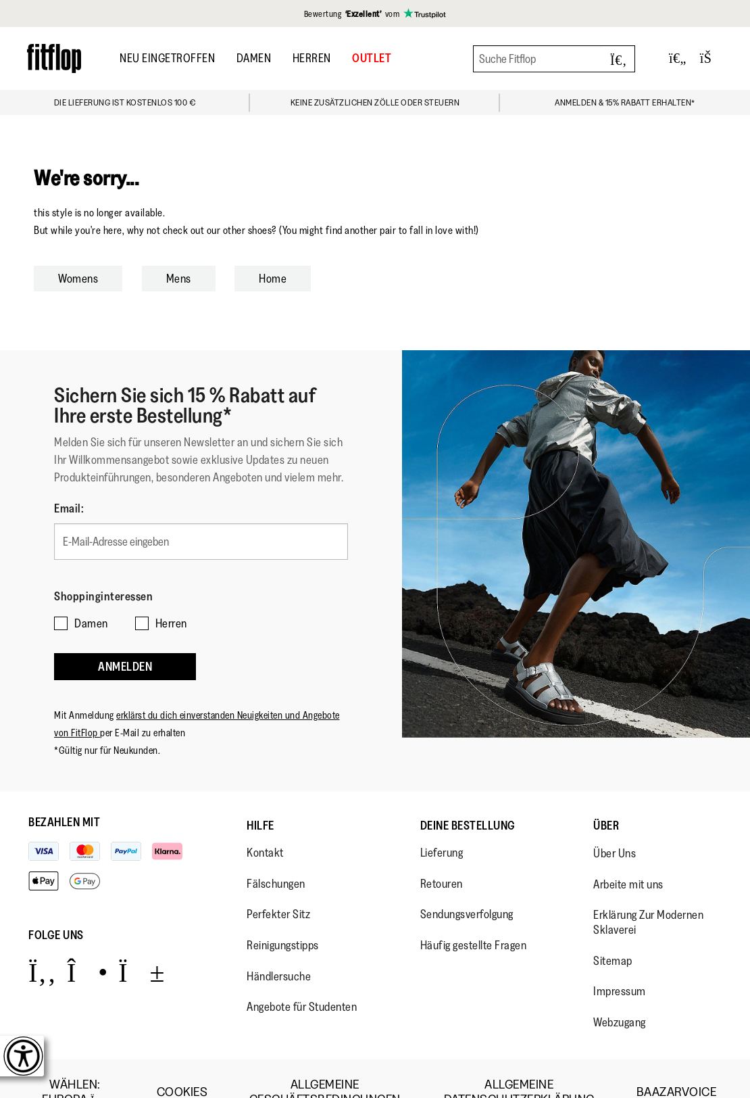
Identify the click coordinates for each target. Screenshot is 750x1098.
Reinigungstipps (283, 918)
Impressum (619, 964)
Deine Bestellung (468, 798)
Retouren (441, 856)
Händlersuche (279, 949)
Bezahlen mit (64, 795)
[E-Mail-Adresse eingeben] (201, 536)
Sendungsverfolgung (467, 887)
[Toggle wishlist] (677, 58)
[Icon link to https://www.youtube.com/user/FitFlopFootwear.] (141, 944)
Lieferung (442, 825)
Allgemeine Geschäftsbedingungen (325, 1065)
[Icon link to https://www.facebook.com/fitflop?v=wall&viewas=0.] (42, 944)
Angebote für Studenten (302, 979)
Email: (69, 508)
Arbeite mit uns (628, 857)
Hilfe (260, 798)
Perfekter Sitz (278, 887)
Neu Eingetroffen (167, 58)
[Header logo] (54, 58)
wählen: (74, 1065)
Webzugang (619, 995)
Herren (312, 58)
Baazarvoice (676, 1065)
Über (606, 798)
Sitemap (612, 933)
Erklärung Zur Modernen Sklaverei (648, 896)
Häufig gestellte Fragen (473, 918)
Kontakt (265, 825)
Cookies (182, 1065)
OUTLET (371, 58)
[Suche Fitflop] (554, 58)
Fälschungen (276, 856)
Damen (254, 58)
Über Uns (614, 826)
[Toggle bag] (711, 58)
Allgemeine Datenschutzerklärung (519, 1065)
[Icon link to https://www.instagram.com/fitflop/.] (87, 944)
